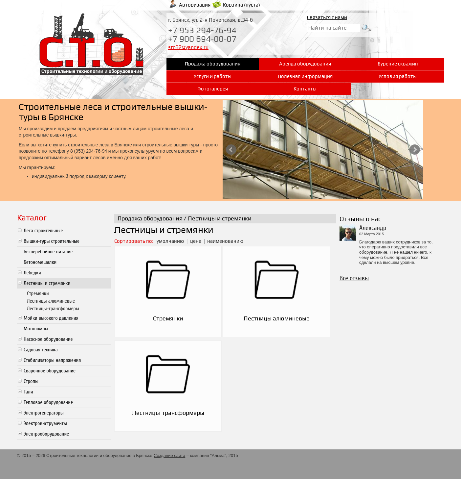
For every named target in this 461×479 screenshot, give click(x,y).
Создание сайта (169, 455)
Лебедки (32, 273)
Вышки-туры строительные (51, 241)
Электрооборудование (46, 434)
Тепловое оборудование (48, 402)
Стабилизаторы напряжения (52, 360)
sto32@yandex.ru (188, 47)
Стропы (31, 381)
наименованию (225, 241)
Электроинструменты (45, 423)
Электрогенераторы (44, 413)
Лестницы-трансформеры (53, 309)
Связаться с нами (327, 17)
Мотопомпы (36, 329)
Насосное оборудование (48, 339)
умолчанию (170, 241)
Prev (231, 149)
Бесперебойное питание (48, 252)
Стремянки (38, 293)
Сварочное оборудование (50, 371)
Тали (28, 392)
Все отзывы (354, 278)
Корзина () (241, 5)
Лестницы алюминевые (51, 301)
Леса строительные (43, 231)
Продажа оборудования (150, 218)
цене (196, 241)
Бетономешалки (40, 262)
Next (414, 149)
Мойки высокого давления (51, 318)
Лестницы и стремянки (47, 283)
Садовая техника (41, 350)
